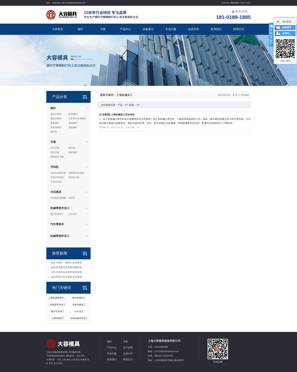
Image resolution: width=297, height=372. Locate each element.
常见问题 (170, 29)
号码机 (54, 167)
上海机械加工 (57, 318)
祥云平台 (81, 356)
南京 (68, 359)
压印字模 (54, 152)
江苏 (59, 359)
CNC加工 (73, 214)
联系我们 (216, 29)
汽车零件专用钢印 (77, 118)
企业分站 (225, 3)
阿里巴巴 (238, 29)
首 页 (235, 95)
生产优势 (128, 347)
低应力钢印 (55, 114)
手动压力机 (74, 177)
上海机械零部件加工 (58, 298)
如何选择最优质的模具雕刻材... (67, 267)
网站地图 (235, 3)
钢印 (80, 29)
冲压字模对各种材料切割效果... (67, 272)
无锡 (60, 363)
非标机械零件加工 (79, 318)
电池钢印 (72, 123)
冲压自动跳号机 (58, 173)
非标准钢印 (55, 127)
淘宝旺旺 (284, 21)
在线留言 (287, 27)
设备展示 (148, 29)
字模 (103, 29)
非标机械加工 (79, 304)
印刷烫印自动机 (76, 173)
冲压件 (71, 198)
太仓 (73, 359)
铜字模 (71, 148)
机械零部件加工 (59, 208)
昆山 (78, 359)
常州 (51, 363)
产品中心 (125, 29)
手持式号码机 (57, 177)
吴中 (56, 363)
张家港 (83, 359)
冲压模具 (55, 192)
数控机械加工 (79, 298)
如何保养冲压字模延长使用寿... (67, 276)
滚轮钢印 (72, 127)
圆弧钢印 (54, 123)
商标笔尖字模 (57, 156)
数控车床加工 (57, 214)
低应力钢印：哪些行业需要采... (67, 262)
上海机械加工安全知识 (123, 114)
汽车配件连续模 (58, 198)
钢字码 (53, 132)
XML (248, 3)
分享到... (286, 33)
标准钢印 (72, 114)
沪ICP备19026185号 (55, 356)
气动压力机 (55, 181)
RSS (243, 3)
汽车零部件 (57, 224)
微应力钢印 (55, 118)
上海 (64, 359)
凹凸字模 (54, 148)
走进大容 (193, 29)
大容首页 (57, 29)
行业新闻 (105, 114)
